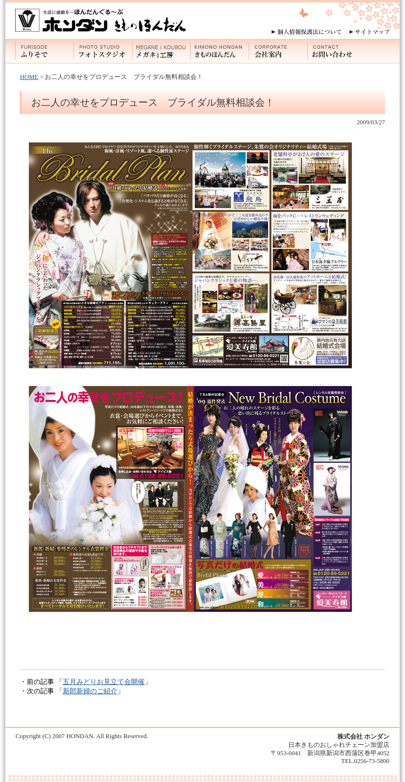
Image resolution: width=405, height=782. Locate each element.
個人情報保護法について (306, 32)
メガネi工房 (161, 51)
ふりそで (44, 51)
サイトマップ (370, 32)
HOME (29, 77)
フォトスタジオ (103, 51)
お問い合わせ (336, 51)
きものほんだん (219, 51)
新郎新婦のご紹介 (90, 691)
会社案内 (278, 51)
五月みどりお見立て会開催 (104, 682)
